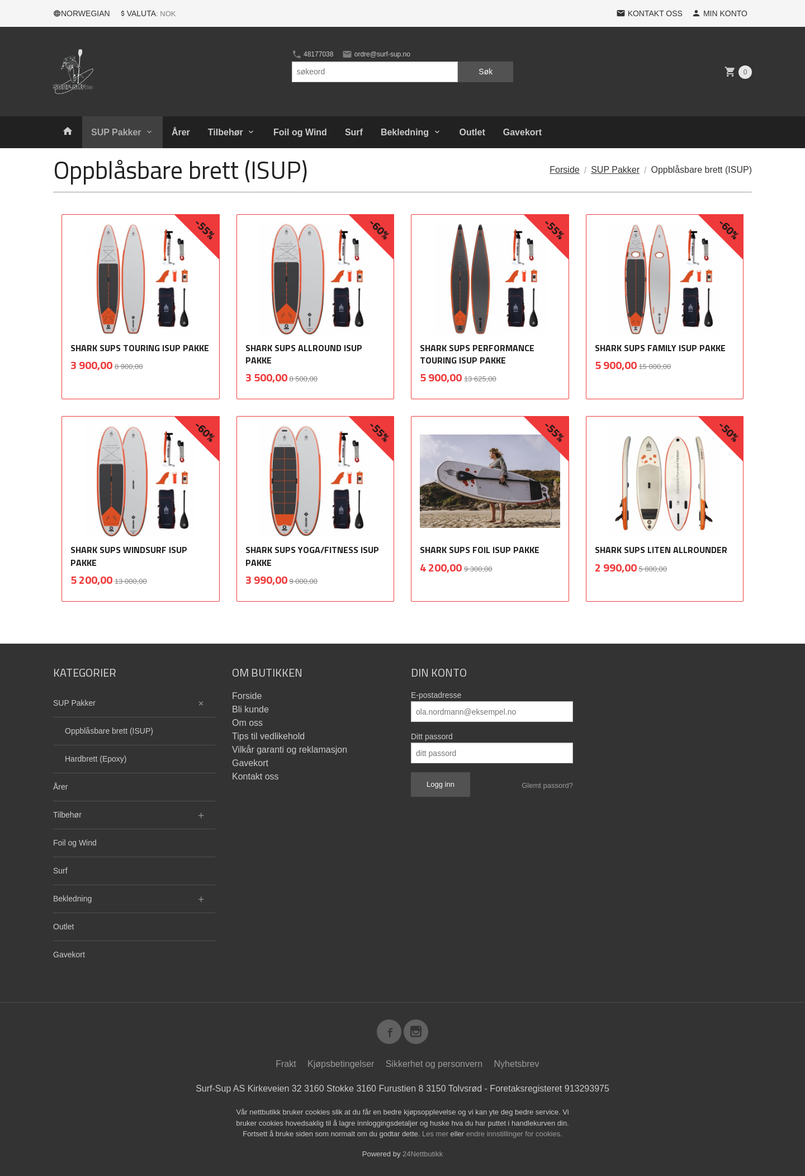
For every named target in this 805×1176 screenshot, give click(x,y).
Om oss (247, 723)
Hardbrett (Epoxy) (95, 758)
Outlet (472, 132)
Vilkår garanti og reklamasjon (289, 749)
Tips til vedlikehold (268, 736)
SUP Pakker (116, 132)
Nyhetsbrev (516, 1064)
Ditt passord (432, 736)
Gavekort (522, 132)
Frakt (286, 1064)
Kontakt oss (255, 776)
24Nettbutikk (422, 1154)
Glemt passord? (547, 785)
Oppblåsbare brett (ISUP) (109, 730)
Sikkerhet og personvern (434, 1064)
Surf (354, 132)
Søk (486, 71)
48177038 (313, 54)
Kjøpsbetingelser (340, 1064)
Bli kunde (250, 709)
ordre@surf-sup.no (376, 54)
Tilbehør (225, 132)
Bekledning (405, 132)
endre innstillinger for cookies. (514, 1134)
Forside (564, 169)
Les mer (436, 1134)
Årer (181, 132)
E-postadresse (436, 695)
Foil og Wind (300, 132)
